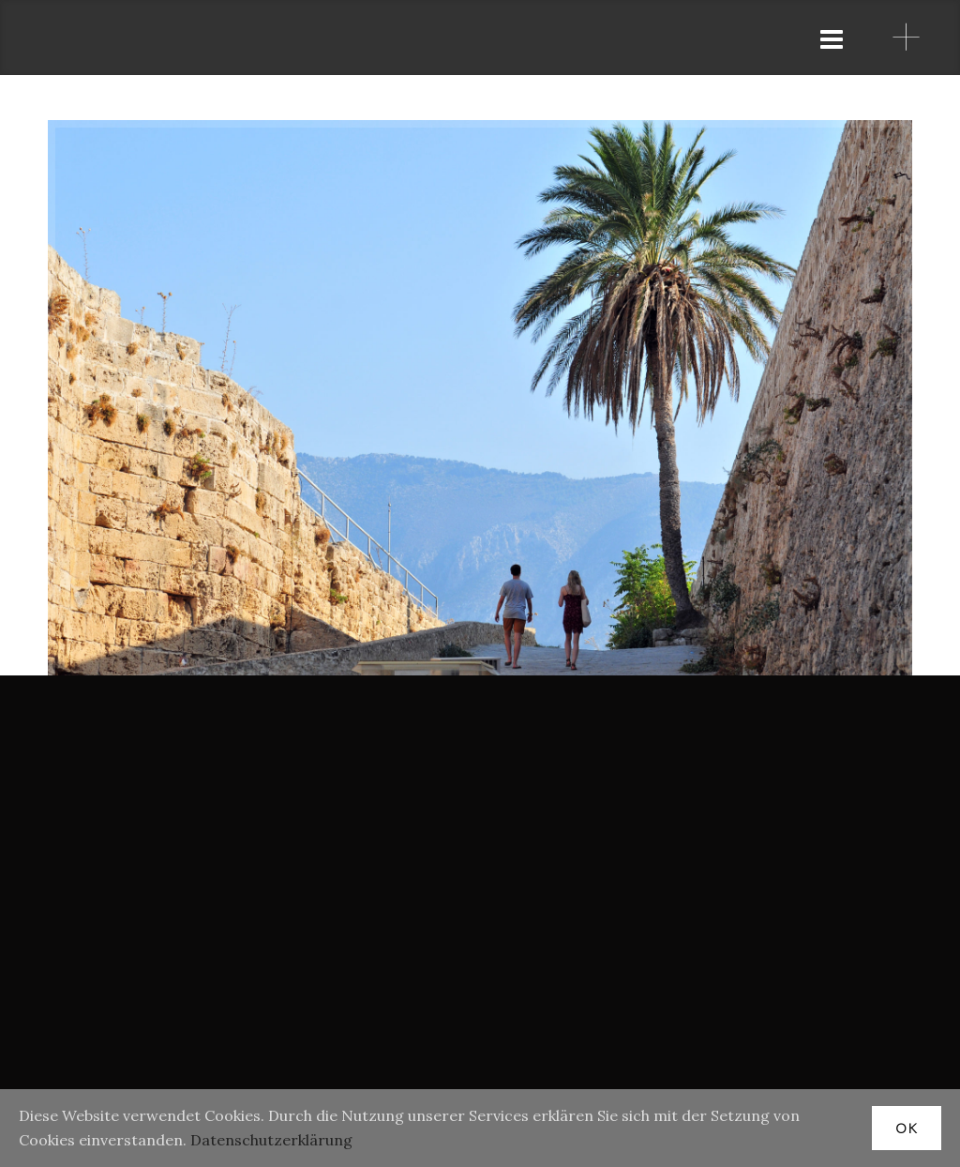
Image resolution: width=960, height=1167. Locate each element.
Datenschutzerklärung (271, 1139)
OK (906, 1128)
